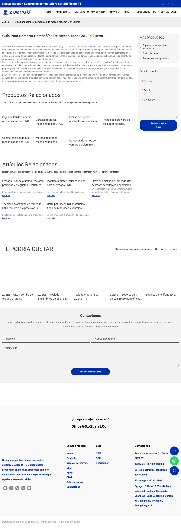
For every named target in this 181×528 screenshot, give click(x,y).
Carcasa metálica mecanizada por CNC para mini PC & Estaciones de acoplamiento (48, 122)
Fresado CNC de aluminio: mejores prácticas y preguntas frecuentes (22, 183)
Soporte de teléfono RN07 (161, 294)
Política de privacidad (69, 521)
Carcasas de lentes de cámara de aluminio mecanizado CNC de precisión (82, 143)
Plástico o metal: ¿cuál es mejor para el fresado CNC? (66, 183)
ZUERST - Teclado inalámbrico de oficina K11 (54, 296)
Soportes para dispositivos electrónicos (133, 249)
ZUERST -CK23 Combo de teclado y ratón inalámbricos (17, 297)
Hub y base (160, 249)
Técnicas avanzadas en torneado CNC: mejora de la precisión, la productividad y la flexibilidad (21, 206)
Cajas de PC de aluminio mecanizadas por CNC (16, 119)
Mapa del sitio (48, 521)
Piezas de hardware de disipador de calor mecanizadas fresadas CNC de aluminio (116, 122)
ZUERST (6, 21)
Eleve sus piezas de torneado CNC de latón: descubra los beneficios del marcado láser (112, 183)
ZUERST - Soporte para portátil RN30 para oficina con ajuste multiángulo (125, 297)
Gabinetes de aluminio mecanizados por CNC (15, 139)
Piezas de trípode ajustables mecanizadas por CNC (83, 119)
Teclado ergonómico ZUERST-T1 (86, 296)
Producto (173, 249)
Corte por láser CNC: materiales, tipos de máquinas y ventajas (66, 206)
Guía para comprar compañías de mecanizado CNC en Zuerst (47, 21)
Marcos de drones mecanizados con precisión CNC (46, 140)
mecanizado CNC (98, 46)
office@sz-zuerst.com (90, 426)
